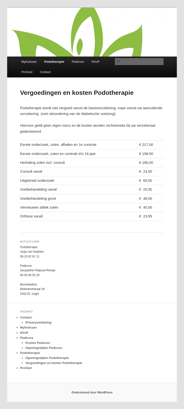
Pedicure (78, 61)
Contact (45, 72)
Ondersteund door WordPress (91, 392)
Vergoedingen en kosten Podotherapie (53, 363)
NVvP (95, 61)
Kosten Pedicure (37, 343)
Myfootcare (29, 61)
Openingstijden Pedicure (43, 348)
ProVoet (26, 72)
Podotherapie (54, 61)
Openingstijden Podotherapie (47, 358)
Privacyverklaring (38, 322)
